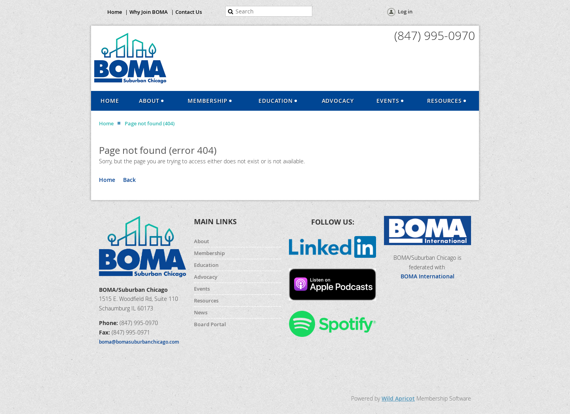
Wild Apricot (398, 398)
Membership (209, 253)
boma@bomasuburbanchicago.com (139, 341)
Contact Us (188, 11)
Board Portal (210, 324)
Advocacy (205, 276)
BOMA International (427, 276)
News (200, 312)
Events (202, 288)
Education (206, 264)
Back (129, 179)
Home (114, 11)
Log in (405, 11)
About (201, 241)
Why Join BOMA (148, 11)
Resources (206, 300)
